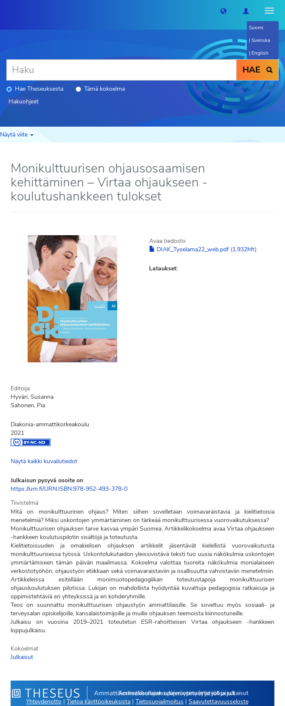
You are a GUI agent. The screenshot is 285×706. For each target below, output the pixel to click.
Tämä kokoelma (100, 89)
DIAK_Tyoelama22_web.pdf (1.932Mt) (203, 249)
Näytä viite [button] (17, 135)
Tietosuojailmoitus (159, 702)
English (259, 53)
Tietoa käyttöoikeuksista (98, 702)
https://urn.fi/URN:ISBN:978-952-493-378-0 (69, 489)
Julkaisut (22, 657)
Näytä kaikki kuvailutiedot (44, 461)
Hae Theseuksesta (34, 89)
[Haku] (121, 70)
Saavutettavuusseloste (218, 702)
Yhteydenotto (44, 702)
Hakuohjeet (23, 101)
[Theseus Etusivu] (6, 10)
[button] (223, 10)
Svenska (260, 40)
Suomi (256, 27)
